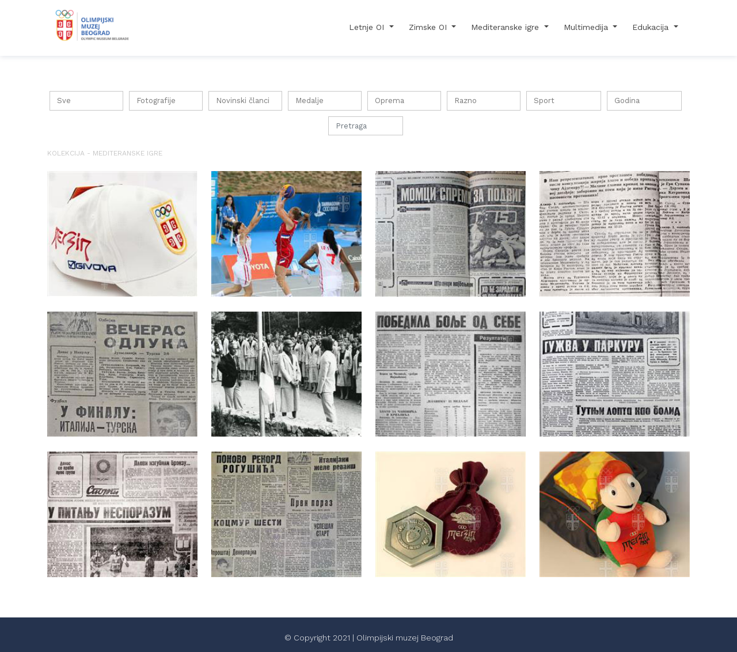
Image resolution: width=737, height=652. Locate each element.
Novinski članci (242, 100)
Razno (465, 100)
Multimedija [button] (587, 27)
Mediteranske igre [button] (506, 27)
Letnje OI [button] (368, 27)
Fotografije (156, 100)
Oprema (389, 100)
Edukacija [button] (651, 27)
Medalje (309, 100)
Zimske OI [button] (429, 27)
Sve (64, 100)
